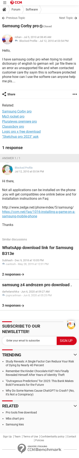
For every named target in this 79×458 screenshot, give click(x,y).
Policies (39, 440)
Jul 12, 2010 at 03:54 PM (53, 40)
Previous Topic (15, 18)
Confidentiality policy (52, 436)
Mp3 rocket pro (13, 116)
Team (17, 436)
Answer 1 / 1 (11, 158)
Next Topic (66, 18)
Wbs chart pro (15, 418)
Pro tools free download (21, 412)
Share (11, 94)
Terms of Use (30, 436)
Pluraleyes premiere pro (19, 121)
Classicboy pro (13, 127)
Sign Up (7, 436)
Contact (71, 436)
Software (32, 9)
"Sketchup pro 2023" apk (20, 137)
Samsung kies (15, 424)
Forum (16, 9)
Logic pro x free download (21, 132)
